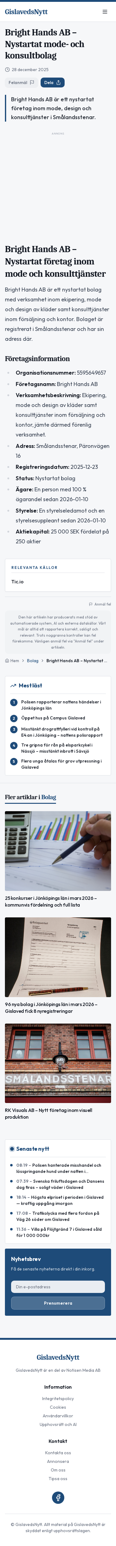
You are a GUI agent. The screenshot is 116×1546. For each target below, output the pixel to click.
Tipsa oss (58, 1478)
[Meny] (105, 12)
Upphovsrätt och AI (58, 1424)
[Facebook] (58, 1498)
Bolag (32, 660)
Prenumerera (58, 1303)
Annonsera (58, 1461)
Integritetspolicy (58, 1398)
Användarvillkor (58, 1416)
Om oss (58, 1470)
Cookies (58, 1407)
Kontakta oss (58, 1452)
